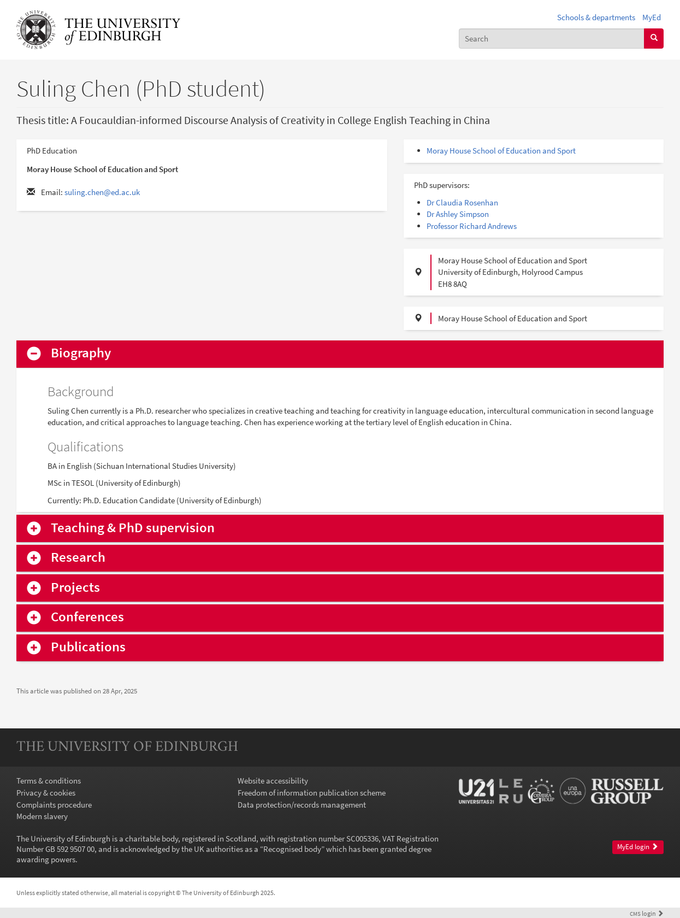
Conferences (87, 617)
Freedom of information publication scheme (312, 792)
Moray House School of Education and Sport (501, 150)
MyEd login (637, 846)
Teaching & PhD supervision (133, 528)
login (647, 913)
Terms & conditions (48, 780)
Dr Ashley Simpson (458, 214)
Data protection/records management (302, 804)
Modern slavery (42, 816)
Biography (81, 353)
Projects (75, 588)
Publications (88, 647)
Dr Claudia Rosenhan (462, 202)
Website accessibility (273, 780)
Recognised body (292, 849)
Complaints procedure (54, 804)
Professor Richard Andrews (472, 226)
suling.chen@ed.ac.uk (102, 192)
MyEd (651, 17)
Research (78, 558)
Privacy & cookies (45, 792)
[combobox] (551, 38)
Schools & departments (596, 17)
